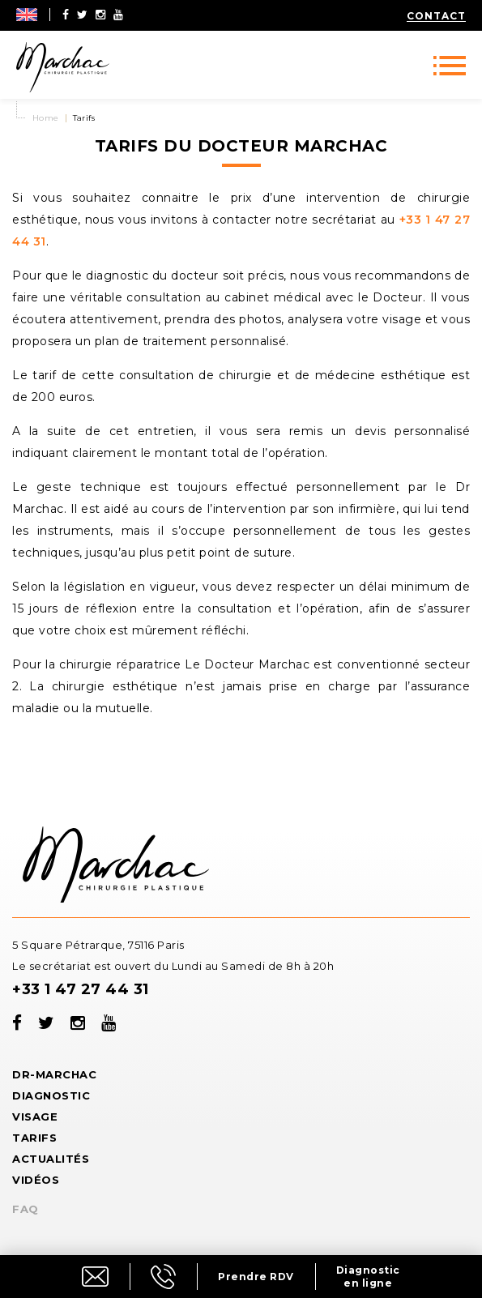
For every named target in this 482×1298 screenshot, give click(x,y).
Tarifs (34, 1137)
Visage (35, 1116)
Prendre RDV (256, 1276)
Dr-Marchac (54, 1074)
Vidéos (35, 1179)
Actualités (50, 1158)
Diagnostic (51, 1095)
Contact (436, 16)
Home (45, 118)
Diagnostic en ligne (368, 1276)
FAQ (25, 1208)
